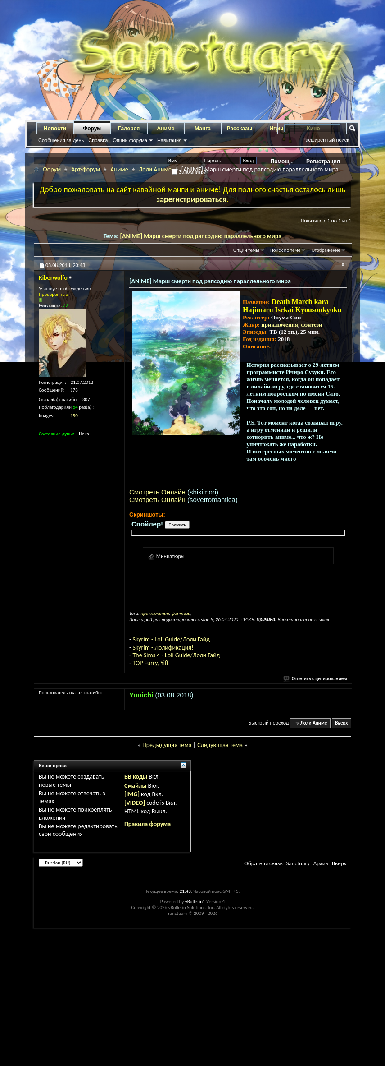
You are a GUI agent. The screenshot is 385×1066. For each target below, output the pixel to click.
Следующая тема (220, 745)
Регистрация (323, 161)
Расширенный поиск (325, 140)
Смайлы (135, 785)
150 (74, 416)
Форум (92, 128)
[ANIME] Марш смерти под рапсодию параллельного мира (200, 236)
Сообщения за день (61, 140)
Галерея (129, 128)
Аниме (166, 128)
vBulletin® (195, 901)
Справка (98, 140)
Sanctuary (297, 863)
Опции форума (130, 140)
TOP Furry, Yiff (150, 663)
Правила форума (147, 824)
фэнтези (311, 324)
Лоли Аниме (155, 169)
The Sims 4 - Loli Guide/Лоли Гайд (176, 655)
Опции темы (246, 250)
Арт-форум (85, 169)
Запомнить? (189, 172)
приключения (279, 324)
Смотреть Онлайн (157, 492)
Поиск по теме (285, 250)
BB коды (135, 776)
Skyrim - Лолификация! (162, 647)
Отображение (326, 250)
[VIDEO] (134, 803)
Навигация (169, 140)
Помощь (282, 161)
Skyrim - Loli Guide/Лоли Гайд (171, 639)
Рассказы (240, 128)
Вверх (341, 723)
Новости (55, 128)
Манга (203, 128)
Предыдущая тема (166, 745)
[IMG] (132, 794)
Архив (320, 863)
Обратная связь (263, 863)
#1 (344, 264)
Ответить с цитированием (315, 679)
